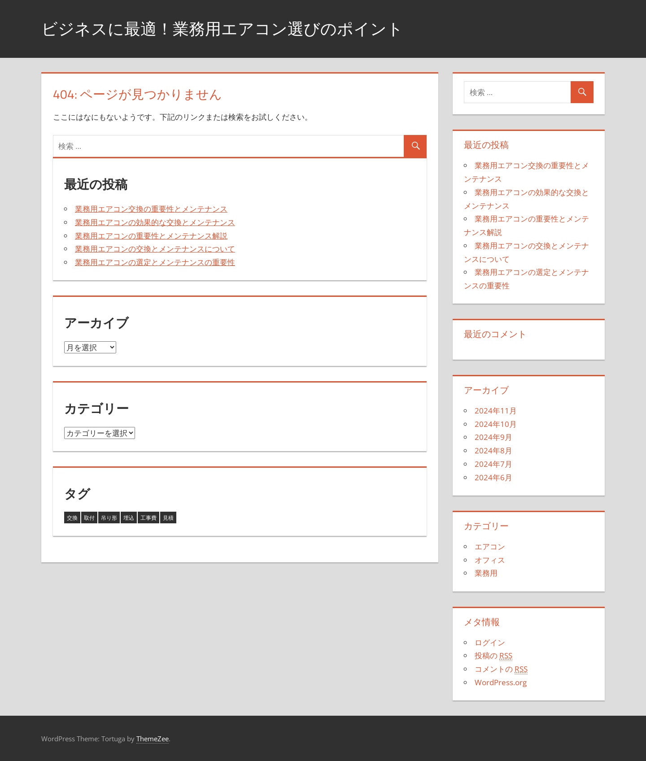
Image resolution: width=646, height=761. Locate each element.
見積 (168, 518)
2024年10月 (496, 424)
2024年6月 (493, 477)
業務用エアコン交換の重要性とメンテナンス (151, 209)
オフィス (490, 560)
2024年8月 (493, 450)
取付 (89, 518)
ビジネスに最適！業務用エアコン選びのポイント (222, 28)
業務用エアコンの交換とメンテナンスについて (155, 249)
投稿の (493, 655)
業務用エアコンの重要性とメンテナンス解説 (151, 235)
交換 (72, 518)
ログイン (490, 642)
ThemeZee (152, 738)
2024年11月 (496, 410)
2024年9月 (493, 437)
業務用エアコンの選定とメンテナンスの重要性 (155, 262)
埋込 (128, 518)
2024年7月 (493, 464)
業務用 (486, 573)
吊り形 (109, 518)
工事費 (148, 518)
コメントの (501, 669)
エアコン (490, 546)
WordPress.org (501, 682)
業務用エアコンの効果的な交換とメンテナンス (155, 222)
